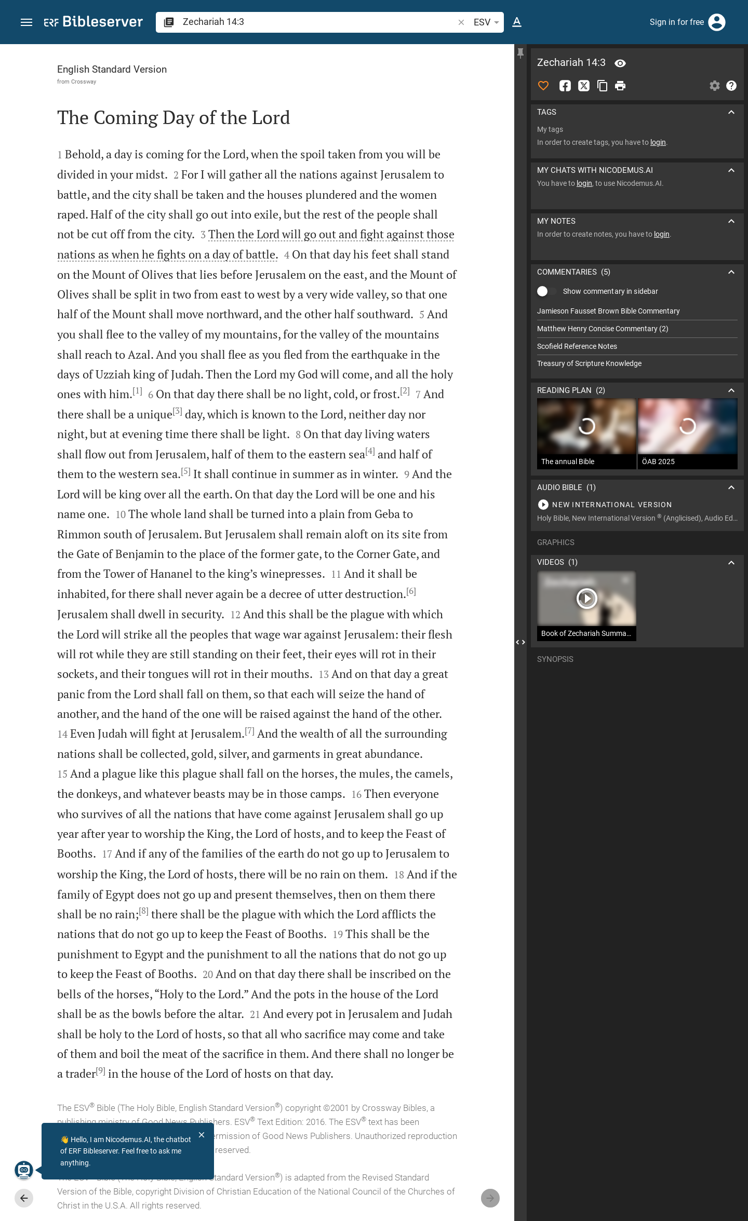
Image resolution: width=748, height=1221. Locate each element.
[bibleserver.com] (93, 23)
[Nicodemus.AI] (24, 1170)
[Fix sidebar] (520, 53)
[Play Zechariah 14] (637, 504)
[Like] (543, 85)
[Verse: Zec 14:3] (620, 63)
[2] (405, 390)
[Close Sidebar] (520, 642)
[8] (144, 910)
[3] (177, 410)
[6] (411, 590)
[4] (370, 450)
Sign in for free (677, 22)
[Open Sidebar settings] (714, 85)
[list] (637, 337)
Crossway (83, 81)
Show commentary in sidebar (610, 291)
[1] (137, 390)
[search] (319, 21)
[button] (26, 22)
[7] (250, 730)
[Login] (716, 22)
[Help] (731, 85)
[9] (100, 1070)
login (658, 142)
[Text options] (516, 22)
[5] (186, 471)
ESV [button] (488, 22)
